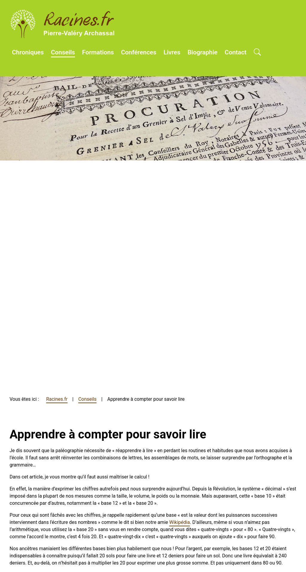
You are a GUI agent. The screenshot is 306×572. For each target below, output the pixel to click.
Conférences (138, 52)
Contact (236, 52)
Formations (98, 52)
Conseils (63, 52)
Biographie (202, 52)
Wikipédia (179, 522)
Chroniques (28, 52)
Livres (171, 52)
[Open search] (257, 52)
